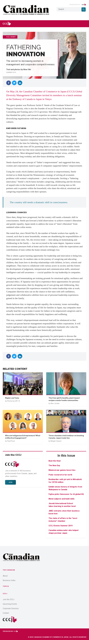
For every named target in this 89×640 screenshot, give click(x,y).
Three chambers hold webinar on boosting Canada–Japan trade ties (66, 437)
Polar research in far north (60, 475)
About (5, 576)
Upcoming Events (10, 604)
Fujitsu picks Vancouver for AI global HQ (66, 494)
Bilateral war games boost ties (62, 470)
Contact (6, 613)
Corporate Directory (11, 608)
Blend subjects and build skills (62, 499)
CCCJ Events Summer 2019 (60, 526)
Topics (6, 586)
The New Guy (54, 465)
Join (10, 482)
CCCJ (5, 593)
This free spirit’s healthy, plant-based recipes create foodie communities (64, 399)
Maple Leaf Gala (12, 398)
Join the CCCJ (8, 599)
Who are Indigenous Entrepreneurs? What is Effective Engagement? (22, 437)
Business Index (9, 580)
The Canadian (9, 570)
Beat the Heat (55, 461)
